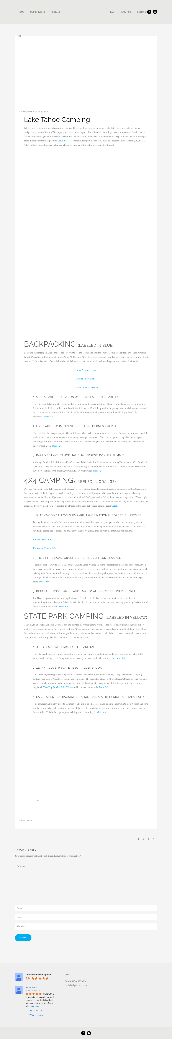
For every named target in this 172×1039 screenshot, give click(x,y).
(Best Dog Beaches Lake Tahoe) (58, 687)
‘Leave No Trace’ (65, 140)
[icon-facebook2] (150, 12)
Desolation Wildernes (86, 378)
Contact (142, 11)
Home (21, 11)
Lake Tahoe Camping (38, 105)
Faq (112, 11)
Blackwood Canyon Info (44, 548)
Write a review (36, 1015)
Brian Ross (31, 987)
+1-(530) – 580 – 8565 (78, 981)
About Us (126, 11)
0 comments (26, 112)
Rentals (55, 11)
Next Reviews (36, 1010)
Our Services (37, 11)
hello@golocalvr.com (77, 985)
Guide (30, 820)
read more (35, 1006)
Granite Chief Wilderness (86, 387)
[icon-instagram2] (155, 12)
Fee (19, 35)
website (115, 505)
